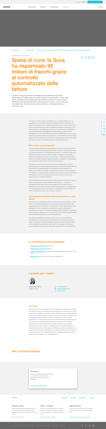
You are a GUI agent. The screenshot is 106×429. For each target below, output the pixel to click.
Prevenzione (32, 7)
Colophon (32, 425)
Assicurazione (54, 7)
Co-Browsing (62, 425)
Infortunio (43, 7)
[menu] (82, 57)
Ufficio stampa (30, 50)
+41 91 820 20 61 (61, 286)
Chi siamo (66, 7)
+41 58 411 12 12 (17, 417)
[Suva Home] (6, 7)
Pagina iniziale (15, 50)
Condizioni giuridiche (23, 425)
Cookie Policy (55, 425)
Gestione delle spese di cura (38, 246)
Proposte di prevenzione (37, 251)
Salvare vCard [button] (60, 291)
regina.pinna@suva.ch (62, 289)
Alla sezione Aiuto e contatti (48, 417)
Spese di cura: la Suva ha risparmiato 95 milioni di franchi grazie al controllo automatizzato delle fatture (64, 50)
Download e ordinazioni (95, 2)
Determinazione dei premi (38, 248)
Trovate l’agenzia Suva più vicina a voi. (79, 417)
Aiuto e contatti (81, 2)
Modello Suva (34, 256)
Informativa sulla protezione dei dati (43, 425)
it (74, 2)
